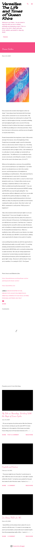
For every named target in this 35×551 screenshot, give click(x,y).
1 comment (11, 485)
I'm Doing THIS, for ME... (12, 517)
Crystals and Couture (10, 467)
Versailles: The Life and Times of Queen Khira (12, 11)
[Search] (28, 3)
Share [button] (4, 304)
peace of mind (24, 295)
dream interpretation (14, 291)
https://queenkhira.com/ (8, 285)
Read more (29, 434)
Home (5, 37)
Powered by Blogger (17, 546)
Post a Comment (13, 434)
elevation (14, 293)
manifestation (14, 295)
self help (19, 298)
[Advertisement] (17, 367)
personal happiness (8, 298)
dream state (6, 293)
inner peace (22, 293)
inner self (5, 295)
